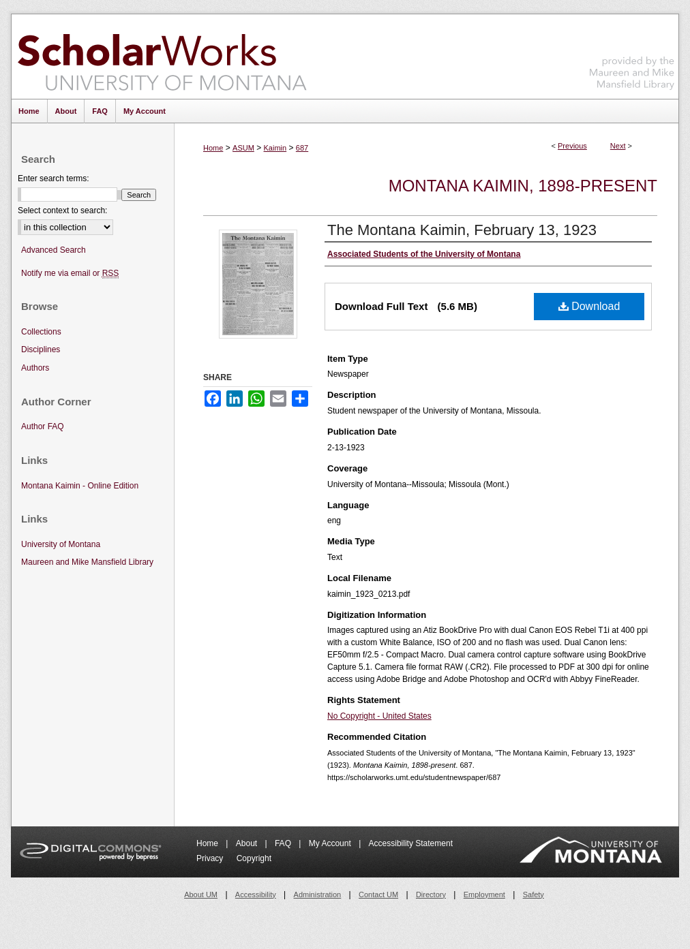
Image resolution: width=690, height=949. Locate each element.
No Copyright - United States (379, 716)
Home (213, 148)
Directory (431, 894)
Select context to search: (62, 210)
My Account (331, 843)
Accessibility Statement (411, 843)
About (248, 843)
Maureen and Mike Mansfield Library (632, 54)
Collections (41, 332)
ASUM (243, 148)
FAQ (284, 843)
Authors (35, 368)
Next (618, 146)
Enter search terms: (53, 178)
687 (302, 148)
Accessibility (255, 894)
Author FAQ (42, 426)
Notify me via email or (70, 273)
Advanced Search (53, 250)
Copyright (254, 858)
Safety (533, 894)
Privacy (211, 858)
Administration (318, 894)
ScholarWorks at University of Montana (162, 56)
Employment (484, 894)
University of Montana (60, 544)
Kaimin (275, 148)
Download (589, 306)
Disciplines (40, 349)
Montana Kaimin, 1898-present (523, 185)
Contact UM (378, 894)
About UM (200, 894)
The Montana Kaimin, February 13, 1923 (462, 229)
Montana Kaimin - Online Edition (79, 486)
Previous (572, 146)
